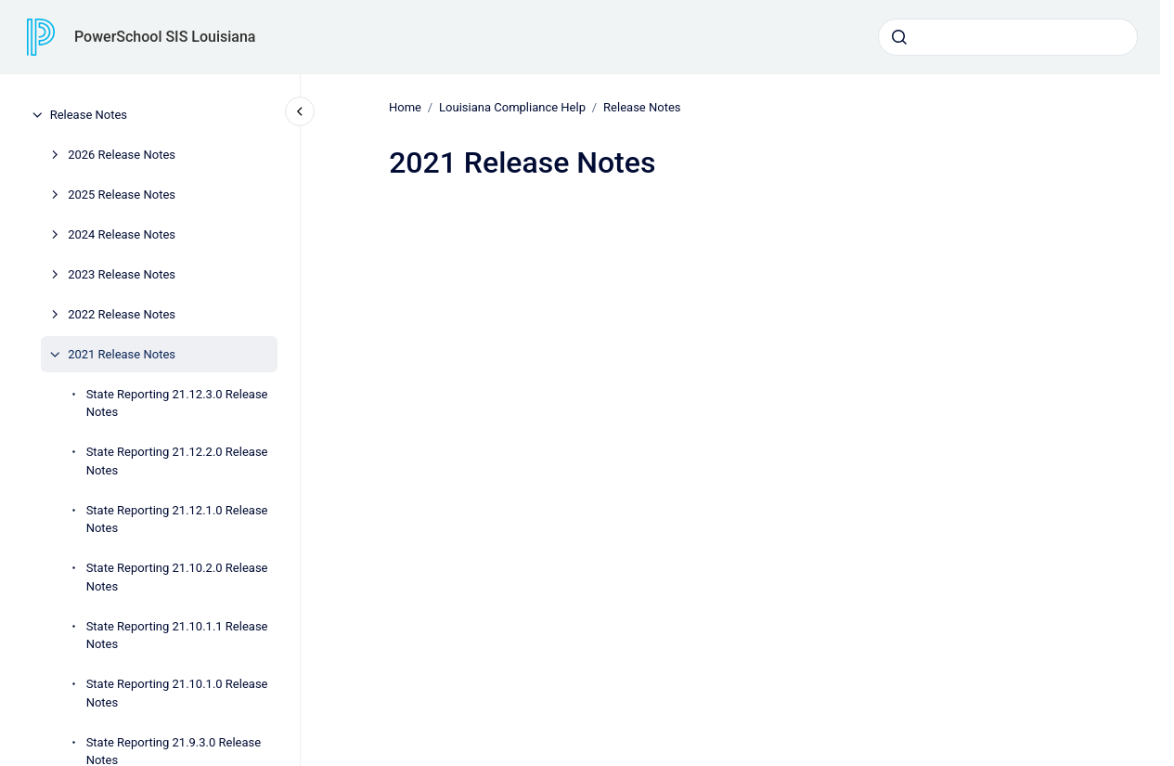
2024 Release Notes (121, 234)
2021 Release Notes (121, 354)
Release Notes (88, 115)
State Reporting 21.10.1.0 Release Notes (177, 693)
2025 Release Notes (121, 194)
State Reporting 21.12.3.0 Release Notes (177, 403)
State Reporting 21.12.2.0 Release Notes (177, 461)
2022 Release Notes (121, 314)
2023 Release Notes (121, 274)
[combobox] (1008, 37)
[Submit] (899, 37)
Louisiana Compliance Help (512, 107)
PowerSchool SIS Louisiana (164, 36)
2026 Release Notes (121, 155)
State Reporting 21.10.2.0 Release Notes (177, 577)
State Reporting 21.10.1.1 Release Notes (177, 635)
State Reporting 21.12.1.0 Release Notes (177, 519)
